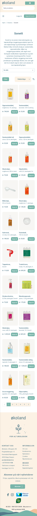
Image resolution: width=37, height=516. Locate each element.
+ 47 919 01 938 (7, 463)
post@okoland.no (8, 460)
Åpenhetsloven (27, 459)
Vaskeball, (23, 234)
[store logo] (10, 2)
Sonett (16, 22)
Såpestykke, (26, 393)
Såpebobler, (27, 170)
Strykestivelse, (10, 297)
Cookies (25, 456)
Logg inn (19, 16)
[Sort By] (23, 79)
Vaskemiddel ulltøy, (27, 361)
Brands (10, 22)
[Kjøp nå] (14, 112)
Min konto (26, 465)
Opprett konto (30, 16)
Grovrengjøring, (10, 393)
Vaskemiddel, (27, 107)
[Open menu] (3, 16)
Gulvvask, (10, 234)
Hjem (3, 22)
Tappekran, (6, 266)
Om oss (25, 449)
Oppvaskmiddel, (10, 107)
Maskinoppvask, (27, 297)
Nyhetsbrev (26, 454)
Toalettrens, (27, 266)
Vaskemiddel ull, (10, 138)
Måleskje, (6, 202)
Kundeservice (27, 451)
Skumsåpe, (10, 170)
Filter (6, 79)
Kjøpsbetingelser (28, 468)
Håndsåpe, (10, 329)
